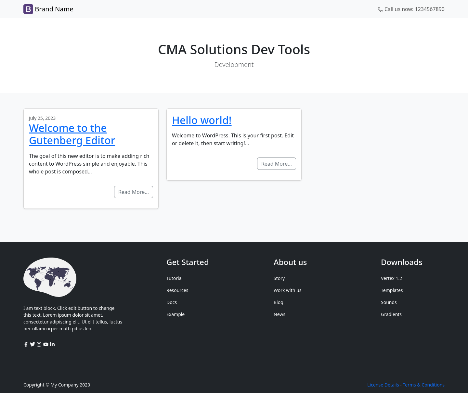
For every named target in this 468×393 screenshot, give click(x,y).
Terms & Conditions (424, 385)
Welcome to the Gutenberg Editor (72, 134)
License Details (383, 385)
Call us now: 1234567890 (411, 9)
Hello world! (202, 120)
